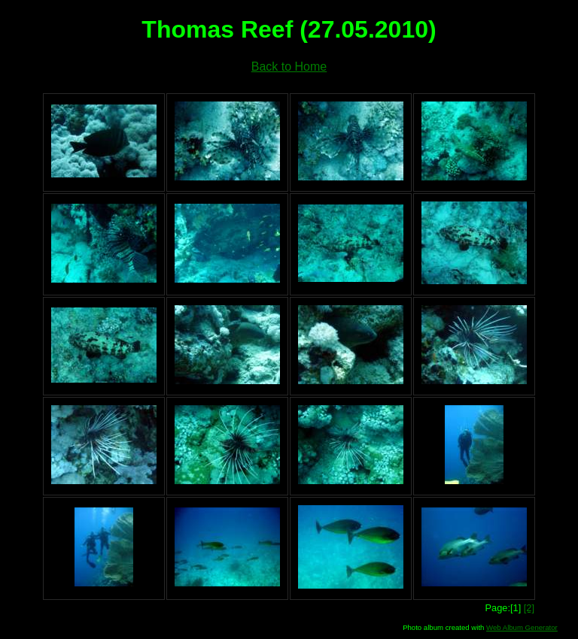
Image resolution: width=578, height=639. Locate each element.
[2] (529, 607)
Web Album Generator (522, 627)
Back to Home (289, 66)
